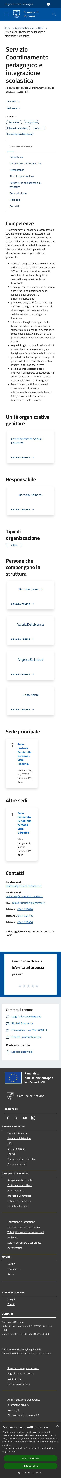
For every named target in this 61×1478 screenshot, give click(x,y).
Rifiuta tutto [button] (30, 1466)
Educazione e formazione (21, 1222)
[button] (30, 1472)
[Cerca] (54, 14)
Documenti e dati (16, 1164)
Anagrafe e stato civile (19, 1180)
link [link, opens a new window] (13, 1451)
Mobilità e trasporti (18, 1206)
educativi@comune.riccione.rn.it (23, 886)
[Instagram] (33, 1118)
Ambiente (12, 1237)
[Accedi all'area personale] (48, 4)
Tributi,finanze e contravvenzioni (25, 1232)
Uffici (41, 28)
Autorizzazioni (15, 1248)
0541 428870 (25, 909)
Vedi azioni (14, 108)
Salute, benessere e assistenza (24, 1243)
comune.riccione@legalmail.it (28, 903)
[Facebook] (8, 1118)
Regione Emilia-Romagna (19, 4)
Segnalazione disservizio (20, 1373)
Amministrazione (24, 28)
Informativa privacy (18, 1405)
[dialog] (30, 1450)
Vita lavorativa (15, 1190)
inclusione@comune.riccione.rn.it (24, 896)
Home (7, 28)
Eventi (11, 1304)
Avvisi (10, 1274)
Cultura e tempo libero (19, 1185)
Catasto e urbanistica (19, 1201)
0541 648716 (25, 916)
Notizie (11, 1264)
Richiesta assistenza (18, 1384)
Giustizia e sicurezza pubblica (23, 1227)
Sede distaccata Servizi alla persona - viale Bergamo (24, 823)
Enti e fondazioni (16, 1149)
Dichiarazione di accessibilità (23, 1415)
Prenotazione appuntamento (23, 1368)
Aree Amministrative (19, 1138)
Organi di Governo (17, 1133)
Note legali (13, 1410)
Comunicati (13, 1269)
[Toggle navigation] (6, 14)
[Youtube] (24, 1118)
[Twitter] (16, 1118)
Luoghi (11, 1299)
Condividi (13, 102)
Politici (11, 1154)
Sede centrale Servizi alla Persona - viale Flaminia (24, 754)
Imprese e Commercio (19, 1196)
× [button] (57, 1426)
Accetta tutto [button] (30, 1458)
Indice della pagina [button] (21, 146)
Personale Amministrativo (21, 1159)
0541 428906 (25, 922)
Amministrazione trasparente (23, 1400)
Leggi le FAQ (14, 1379)
